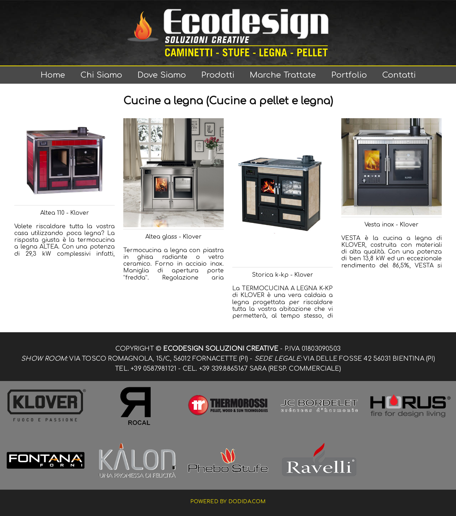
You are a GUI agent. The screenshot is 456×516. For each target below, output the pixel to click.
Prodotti (217, 75)
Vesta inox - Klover (391, 224)
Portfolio (349, 75)
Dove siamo (162, 75)
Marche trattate (283, 75)
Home (53, 75)
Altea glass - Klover (173, 237)
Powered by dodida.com (227, 501)
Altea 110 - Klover (64, 213)
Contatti (399, 75)
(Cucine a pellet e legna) (269, 101)
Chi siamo (101, 75)
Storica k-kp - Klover (282, 275)
